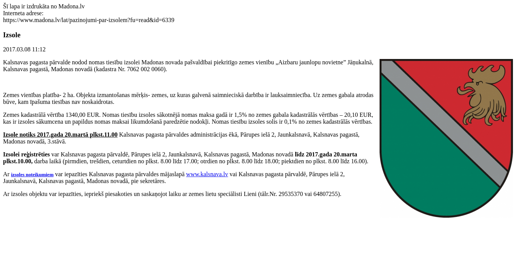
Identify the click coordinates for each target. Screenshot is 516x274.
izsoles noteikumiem (32, 174)
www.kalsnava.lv (207, 174)
